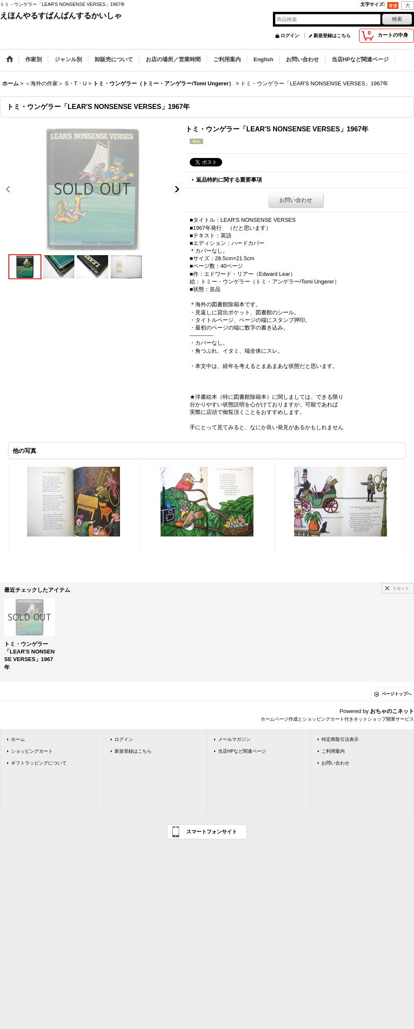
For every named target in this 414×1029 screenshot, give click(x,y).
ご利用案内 (333, 751)
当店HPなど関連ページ (242, 751)
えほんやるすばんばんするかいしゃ (61, 15)
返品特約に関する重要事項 (229, 180)
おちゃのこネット (392, 711)
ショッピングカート (32, 751)
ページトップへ (396, 693)
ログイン (290, 35)
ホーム (18, 739)
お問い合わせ (295, 200)
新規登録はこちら (332, 35)
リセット (400, 588)
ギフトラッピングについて (39, 762)
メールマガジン (234, 739)
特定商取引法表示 (340, 739)
